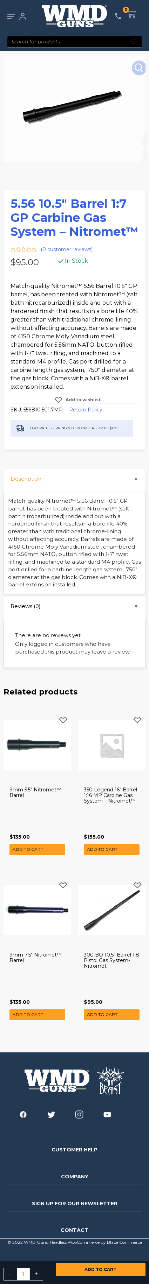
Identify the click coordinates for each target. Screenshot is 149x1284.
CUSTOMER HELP (74, 1150)
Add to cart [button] (28, 849)
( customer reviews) (67, 249)
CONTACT (74, 1230)
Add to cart (100, 1269)
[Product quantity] (23, 1274)
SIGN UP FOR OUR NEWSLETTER (74, 1203)
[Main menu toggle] (11, 16)
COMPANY (74, 1176)
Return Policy (85, 410)
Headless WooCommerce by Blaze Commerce (96, 1242)
